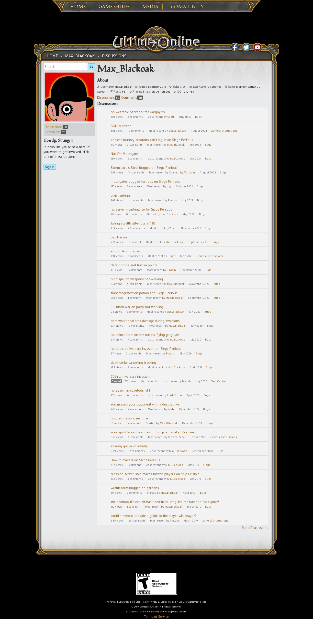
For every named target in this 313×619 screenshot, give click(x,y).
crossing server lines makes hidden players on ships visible (155, 473)
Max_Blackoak (177, 130)
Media (150, 7)
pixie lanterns (121, 195)
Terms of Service (156, 616)
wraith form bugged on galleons (135, 487)
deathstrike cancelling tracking (133, 362)
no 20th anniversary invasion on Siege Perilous (146, 348)
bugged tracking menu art (130, 418)
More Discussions (255, 527)
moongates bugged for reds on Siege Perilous (145, 181)
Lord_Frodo (174, 395)
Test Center (218, 381)
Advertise (111, 601)
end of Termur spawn (127, 251)
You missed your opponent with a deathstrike (145, 404)
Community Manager (182, 172)
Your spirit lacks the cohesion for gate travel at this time (153, 432)
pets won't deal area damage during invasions (145, 320)
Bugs (198, 116)
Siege (207, 465)
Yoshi (172, 228)
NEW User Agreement (188, 601)
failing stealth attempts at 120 (133, 223)
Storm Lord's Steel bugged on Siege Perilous (144, 167)
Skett (170, 116)
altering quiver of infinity (129, 446)
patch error (119, 237)
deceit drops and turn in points (134, 265)
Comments (55, 131)
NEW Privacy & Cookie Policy (158, 601)
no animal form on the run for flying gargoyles (145, 334)
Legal (138, 601)
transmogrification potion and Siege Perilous (144, 292)
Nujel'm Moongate (124, 153)
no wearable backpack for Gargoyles (138, 111)
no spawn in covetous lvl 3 (131, 390)
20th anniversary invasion (130, 376)
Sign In (49, 167)
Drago (171, 256)
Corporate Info (126, 601)
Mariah (186, 381)
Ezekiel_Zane (176, 437)
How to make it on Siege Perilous (135, 460)
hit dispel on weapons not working (137, 279)
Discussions (56, 126)
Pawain (172, 200)
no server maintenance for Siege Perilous (141, 209)
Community (187, 7)
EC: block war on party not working (137, 306)
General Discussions (224, 130)
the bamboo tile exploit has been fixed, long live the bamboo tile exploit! (165, 501)
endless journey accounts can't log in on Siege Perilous (152, 139)
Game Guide (114, 7)
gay (169, 186)
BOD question (121, 125)
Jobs (203, 601)
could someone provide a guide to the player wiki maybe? (154, 515)
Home (78, 7)
